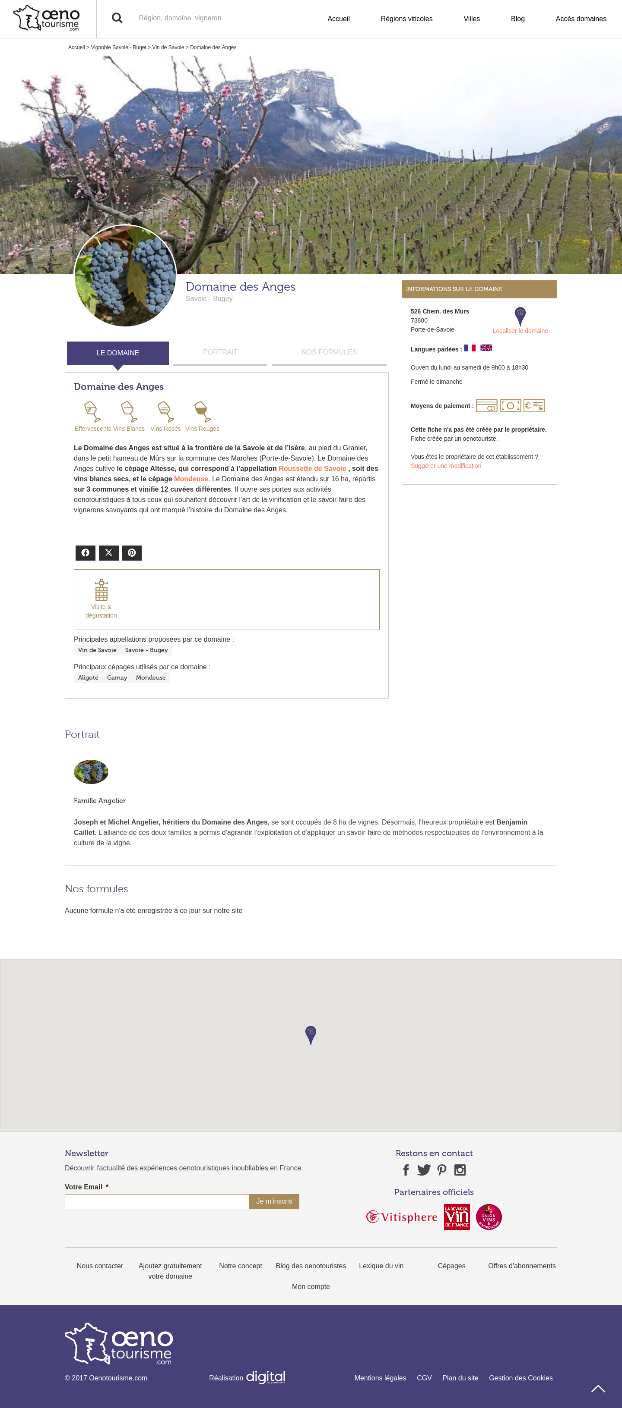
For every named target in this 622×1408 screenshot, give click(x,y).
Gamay (117, 677)
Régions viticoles (407, 18)
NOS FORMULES (329, 352)
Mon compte (311, 1286)
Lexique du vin (381, 1266)
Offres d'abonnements (522, 1266)
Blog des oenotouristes (311, 1266)
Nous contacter (100, 1266)
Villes (471, 18)
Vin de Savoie (168, 47)
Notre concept (240, 1266)
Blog (518, 18)
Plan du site (460, 1378)
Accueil (338, 18)
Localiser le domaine (520, 320)
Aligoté (88, 677)
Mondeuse (191, 479)
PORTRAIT (220, 352)
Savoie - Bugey (146, 650)
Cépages (452, 1266)
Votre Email (86, 1187)
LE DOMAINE (118, 353)
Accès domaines (581, 18)
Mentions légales (380, 1378)
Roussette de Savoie (312, 468)
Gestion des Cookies (521, 1378)
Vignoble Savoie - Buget (118, 47)
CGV (424, 1378)
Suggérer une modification (446, 465)
